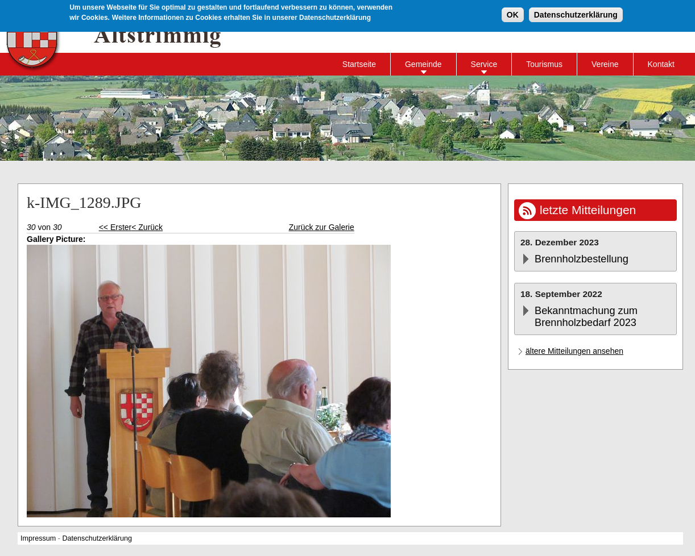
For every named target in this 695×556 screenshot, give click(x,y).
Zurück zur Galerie (321, 227)
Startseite (359, 64)
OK (513, 14)
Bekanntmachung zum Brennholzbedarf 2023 (586, 316)
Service (484, 64)
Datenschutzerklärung (576, 14)
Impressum (38, 538)
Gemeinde (423, 64)
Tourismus (544, 64)
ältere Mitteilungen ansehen (574, 351)
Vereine (604, 64)
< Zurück (147, 227)
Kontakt (661, 64)
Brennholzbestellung (581, 259)
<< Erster (115, 227)
